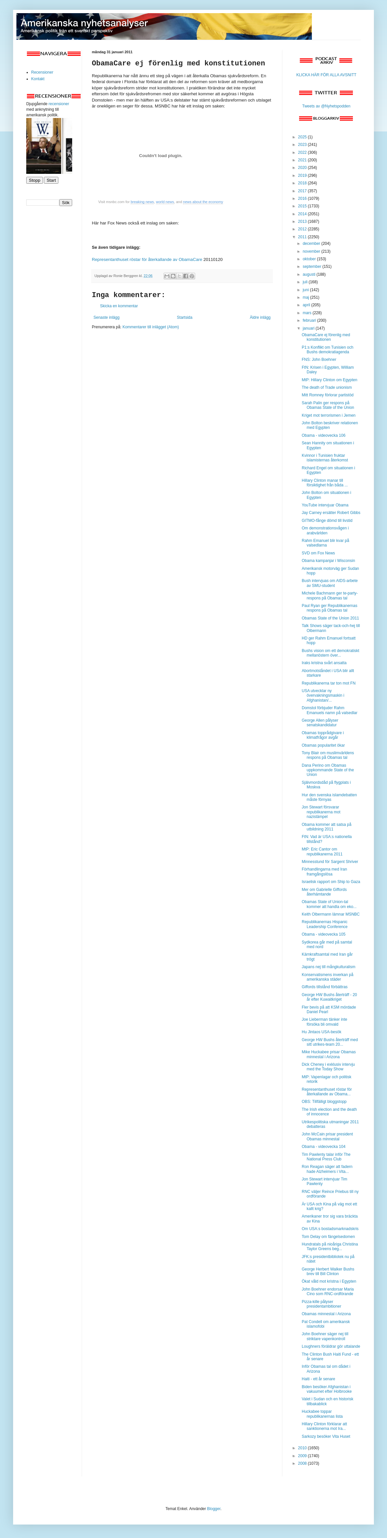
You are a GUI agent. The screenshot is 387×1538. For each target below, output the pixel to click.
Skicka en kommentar (119, 306)
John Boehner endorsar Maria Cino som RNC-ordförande (328, 1291)
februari (310, 320)
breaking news (142, 202)
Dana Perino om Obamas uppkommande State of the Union (328, 770)
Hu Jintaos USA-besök (321, 1032)
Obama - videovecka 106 (323, 435)
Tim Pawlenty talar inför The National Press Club (326, 1156)
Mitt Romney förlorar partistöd (328, 395)
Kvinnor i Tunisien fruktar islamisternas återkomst (325, 457)
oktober (310, 259)
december (312, 243)
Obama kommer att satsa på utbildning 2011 (326, 826)
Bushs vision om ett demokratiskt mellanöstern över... (330, 653)
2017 (303, 191)
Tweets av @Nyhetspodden (326, 106)
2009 (303, 1456)
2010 (303, 1448)
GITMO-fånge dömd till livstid (327, 520)
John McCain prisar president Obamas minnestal (327, 1136)
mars (308, 313)
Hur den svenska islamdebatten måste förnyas (329, 797)
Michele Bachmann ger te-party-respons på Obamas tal (330, 595)
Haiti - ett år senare (318, 1379)
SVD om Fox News (318, 553)
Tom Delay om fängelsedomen (328, 1236)
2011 (303, 237)
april (307, 305)
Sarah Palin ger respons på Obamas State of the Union (328, 405)
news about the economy (203, 202)
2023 (303, 144)
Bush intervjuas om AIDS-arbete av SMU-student (330, 583)
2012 (303, 229)
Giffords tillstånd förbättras (325, 987)
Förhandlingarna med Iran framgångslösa (324, 871)
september (312, 266)
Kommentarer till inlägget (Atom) (150, 327)
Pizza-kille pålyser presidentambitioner (321, 1304)
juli (306, 282)
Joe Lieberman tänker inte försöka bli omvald (324, 1021)
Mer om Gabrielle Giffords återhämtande (324, 892)
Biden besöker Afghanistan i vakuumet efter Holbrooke (327, 1389)
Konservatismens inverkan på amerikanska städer (327, 977)
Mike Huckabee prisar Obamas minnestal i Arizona (329, 1054)
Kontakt (38, 79)
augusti (309, 274)
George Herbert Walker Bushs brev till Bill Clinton (328, 1271)
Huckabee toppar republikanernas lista (322, 1413)
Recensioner (42, 72)
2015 (303, 206)
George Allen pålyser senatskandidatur (320, 722)
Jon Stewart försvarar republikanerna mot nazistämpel (321, 812)
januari (309, 328)
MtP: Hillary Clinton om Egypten (329, 380)
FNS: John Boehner (319, 359)
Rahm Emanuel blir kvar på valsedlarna (325, 543)
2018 (303, 183)
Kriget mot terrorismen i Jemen (329, 415)
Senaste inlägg (106, 317)
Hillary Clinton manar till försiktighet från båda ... (325, 482)
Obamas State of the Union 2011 (330, 618)
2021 (303, 160)
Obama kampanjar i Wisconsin (328, 560)
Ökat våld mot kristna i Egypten (329, 1281)
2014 (303, 214)
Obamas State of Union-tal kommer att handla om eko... (329, 904)
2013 (303, 221)
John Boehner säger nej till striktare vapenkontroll (325, 1336)
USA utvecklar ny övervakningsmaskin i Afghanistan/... (323, 695)
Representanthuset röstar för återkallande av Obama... (327, 1091)
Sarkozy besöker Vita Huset (326, 1436)
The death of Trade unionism (327, 387)
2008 (303, 1463)
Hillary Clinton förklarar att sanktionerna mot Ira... (324, 1426)
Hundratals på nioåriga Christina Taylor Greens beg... (330, 1246)
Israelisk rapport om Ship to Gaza (331, 881)
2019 (303, 175)
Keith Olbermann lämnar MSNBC (331, 914)
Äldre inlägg (260, 317)
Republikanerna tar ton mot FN (329, 683)
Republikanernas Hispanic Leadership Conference (325, 924)
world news (165, 202)
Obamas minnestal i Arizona (326, 1314)
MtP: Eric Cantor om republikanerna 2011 (322, 851)
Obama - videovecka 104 (323, 1146)
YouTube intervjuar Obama (325, 505)
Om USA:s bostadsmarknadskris (330, 1228)
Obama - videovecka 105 (323, 934)
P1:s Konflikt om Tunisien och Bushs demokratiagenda (327, 349)
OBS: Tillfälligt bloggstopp (324, 1101)
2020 (303, 167)
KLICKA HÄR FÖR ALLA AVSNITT (326, 75)
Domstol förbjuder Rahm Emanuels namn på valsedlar (329, 710)
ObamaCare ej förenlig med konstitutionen (326, 337)
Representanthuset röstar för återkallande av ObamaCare (147, 259)
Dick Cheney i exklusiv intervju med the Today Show (328, 1066)
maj (306, 297)
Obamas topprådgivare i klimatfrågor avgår (323, 735)
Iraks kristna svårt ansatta (324, 663)
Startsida (184, 317)
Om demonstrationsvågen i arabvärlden (325, 530)
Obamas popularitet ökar (323, 745)
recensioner (59, 104)
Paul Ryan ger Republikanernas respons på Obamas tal (329, 608)
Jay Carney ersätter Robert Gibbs (331, 512)
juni (306, 290)
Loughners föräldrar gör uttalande (331, 1346)
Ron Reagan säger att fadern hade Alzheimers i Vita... (327, 1169)
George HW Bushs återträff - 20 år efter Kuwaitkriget (329, 997)
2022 (303, 152)
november (312, 251)
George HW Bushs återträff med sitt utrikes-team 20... (330, 1042)
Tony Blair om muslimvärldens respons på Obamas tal (328, 755)
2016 (303, 198)
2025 (303, 137)
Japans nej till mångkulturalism (328, 967)
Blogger (213, 1508)
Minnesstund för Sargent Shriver (330, 861)
